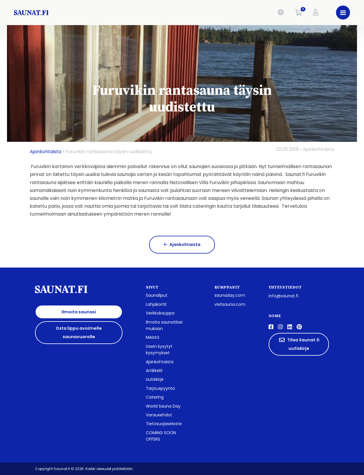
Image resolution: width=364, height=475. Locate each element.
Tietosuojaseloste (164, 424)
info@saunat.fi (283, 296)
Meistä (152, 337)
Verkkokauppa (160, 313)
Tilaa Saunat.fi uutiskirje (298, 344)
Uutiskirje (155, 379)
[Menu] (343, 13)
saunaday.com (229, 295)
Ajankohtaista (45, 151)
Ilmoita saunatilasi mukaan (164, 325)
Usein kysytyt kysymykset (159, 349)
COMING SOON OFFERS (161, 436)
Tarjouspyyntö (160, 388)
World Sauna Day (163, 406)
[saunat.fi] (88, 12)
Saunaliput (156, 295)
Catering (155, 397)
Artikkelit (154, 370)
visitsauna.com (229, 304)
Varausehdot (159, 415)
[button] (281, 13)
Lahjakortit (156, 304)
